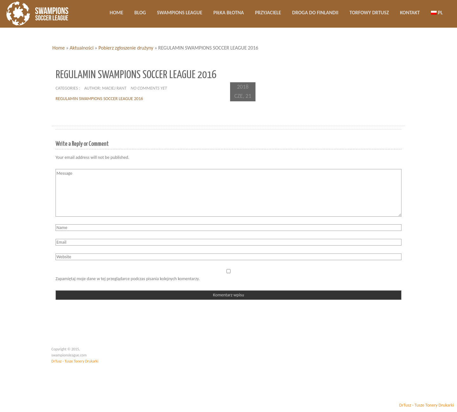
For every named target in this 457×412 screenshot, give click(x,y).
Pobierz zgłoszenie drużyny (125, 48)
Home (58, 48)
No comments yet (149, 88)
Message (228, 193)
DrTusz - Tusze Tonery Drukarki (74, 361)
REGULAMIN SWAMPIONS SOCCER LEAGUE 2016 (99, 98)
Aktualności (82, 48)
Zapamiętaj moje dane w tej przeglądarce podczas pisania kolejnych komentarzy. (128, 278)
